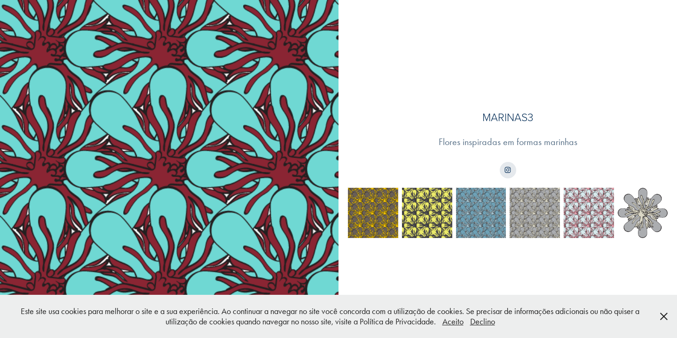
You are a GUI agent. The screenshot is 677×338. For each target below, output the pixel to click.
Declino (482, 321)
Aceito (453, 321)
